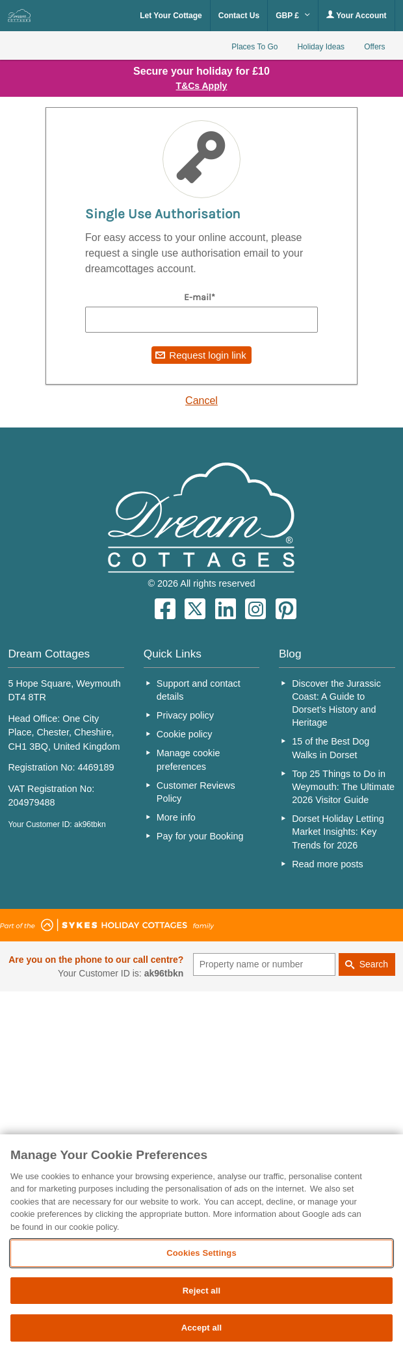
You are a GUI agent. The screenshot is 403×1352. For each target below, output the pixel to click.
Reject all (201, 1290)
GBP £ (293, 15)
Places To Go (254, 46)
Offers (374, 46)
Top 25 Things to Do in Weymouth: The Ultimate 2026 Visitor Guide (343, 787)
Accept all (201, 1328)
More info (176, 817)
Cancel (201, 400)
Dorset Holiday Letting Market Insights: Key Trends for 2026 (338, 831)
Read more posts (327, 864)
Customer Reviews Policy (196, 792)
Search (373, 964)
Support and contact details (198, 690)
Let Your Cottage (171, 15)
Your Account (356, 15)
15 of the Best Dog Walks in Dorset (330, 747)
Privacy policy (185, 715)
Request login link (207, 355)
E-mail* (199, 297)
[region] (201, 1243)
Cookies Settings (201, 1253)
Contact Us (238, 15)
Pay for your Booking (200, 836)
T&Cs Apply (202, 86)
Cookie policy (185, 734)
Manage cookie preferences (188, 759)
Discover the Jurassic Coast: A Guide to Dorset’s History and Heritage (336, 703)
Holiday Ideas (320, 46)
